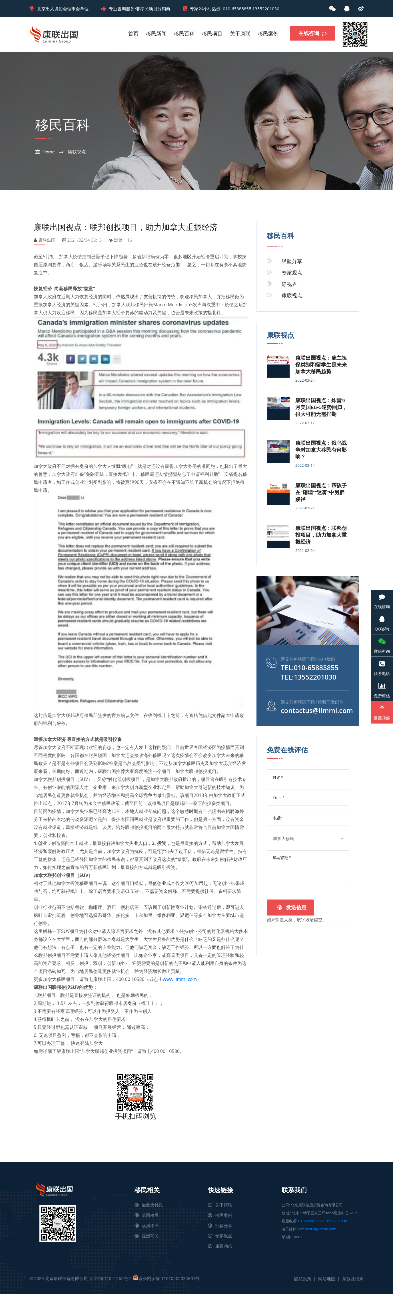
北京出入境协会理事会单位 (63, 8)
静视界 (289, 284)
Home (49, 152)
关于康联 (240, 34)
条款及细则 (353, 1278)
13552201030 (265, 8)
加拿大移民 (152, 1205)
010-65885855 (310, 1220)
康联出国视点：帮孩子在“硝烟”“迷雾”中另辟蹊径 (321, 492)
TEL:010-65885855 (310, 667)
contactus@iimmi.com (317, 709)
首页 (133, 34)
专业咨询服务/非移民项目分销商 (140, 8)
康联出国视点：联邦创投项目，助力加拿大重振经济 (321, 535)
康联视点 (77, 152)
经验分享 (292, 261)
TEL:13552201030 (309, 676)
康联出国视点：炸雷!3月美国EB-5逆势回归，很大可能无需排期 (321, 407)
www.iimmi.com (180, 979)
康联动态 (223, 1246)
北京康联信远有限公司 (66, 1278)
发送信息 (291, 907)
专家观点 (292, 273)
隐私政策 (302, 1278)
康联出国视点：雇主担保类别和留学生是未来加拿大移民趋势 (321, 365)
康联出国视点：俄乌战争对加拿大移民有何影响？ (321, 450)
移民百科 (184, 34)
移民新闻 (156, 34)
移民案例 (268, 34)
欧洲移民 (150, 1225)
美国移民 (150, 1215)
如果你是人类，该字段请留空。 (297, 919)
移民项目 (212, 34)
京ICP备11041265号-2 (110, 1278)
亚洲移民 (150, 1236)
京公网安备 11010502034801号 (166, 1278)
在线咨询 (312, 33)
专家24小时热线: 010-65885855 (220, 8)
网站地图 (326, 1278)
